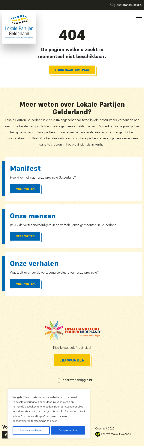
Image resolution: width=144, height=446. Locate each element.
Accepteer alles (68, 430)
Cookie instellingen (31, 430)
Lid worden (72, 360)
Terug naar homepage (72, 70)
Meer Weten (25, 188)
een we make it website (113, 434)
